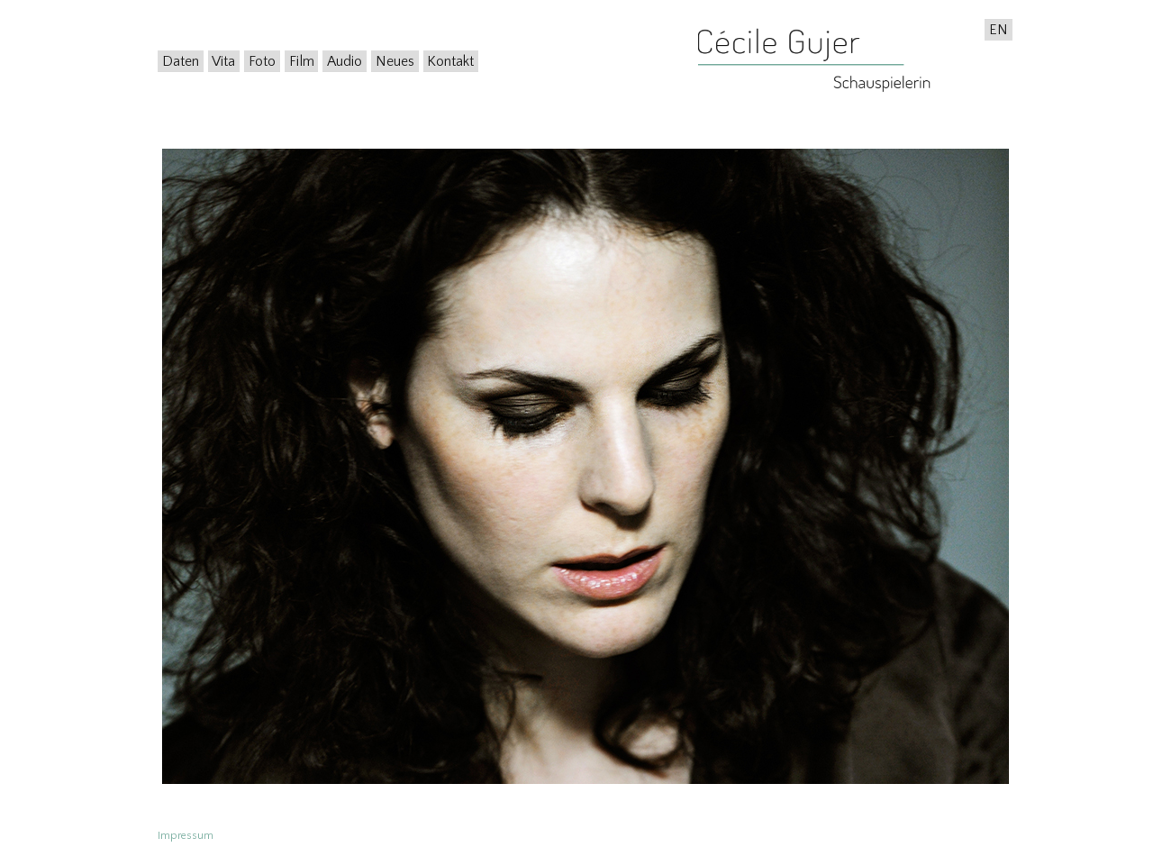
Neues (395, 61)
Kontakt (450, 61)
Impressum (185, 836)
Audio (344, 61)
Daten (180, 61)
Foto (262, 61)
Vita (223, 61)
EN (998, 30)
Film (301, 61)
